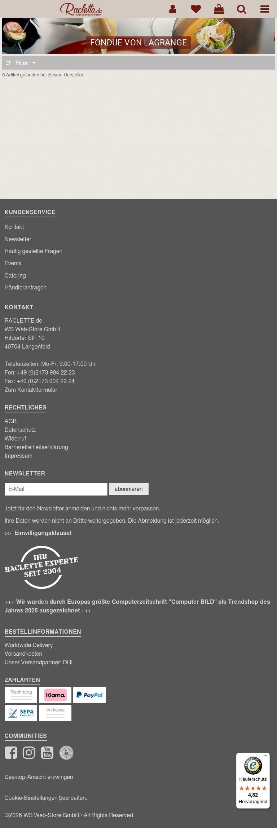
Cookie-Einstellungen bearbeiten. (46, 798)
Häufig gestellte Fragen (34, 251)
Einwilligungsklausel (42, 533)
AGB (11, 421)
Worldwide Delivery (29, 645)
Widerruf (15, 439)
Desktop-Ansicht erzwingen (39, 777)
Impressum (19, 456)
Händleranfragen (26, 288)
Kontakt (14, 227)
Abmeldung (152, 521)
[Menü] (265, 757)
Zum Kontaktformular (31, 390)
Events (13, 263)
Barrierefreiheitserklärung (36, 447)
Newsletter (18, 239)
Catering (15, 276)
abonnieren (129, 489)
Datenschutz (20, 430)
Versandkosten (24, 654)
